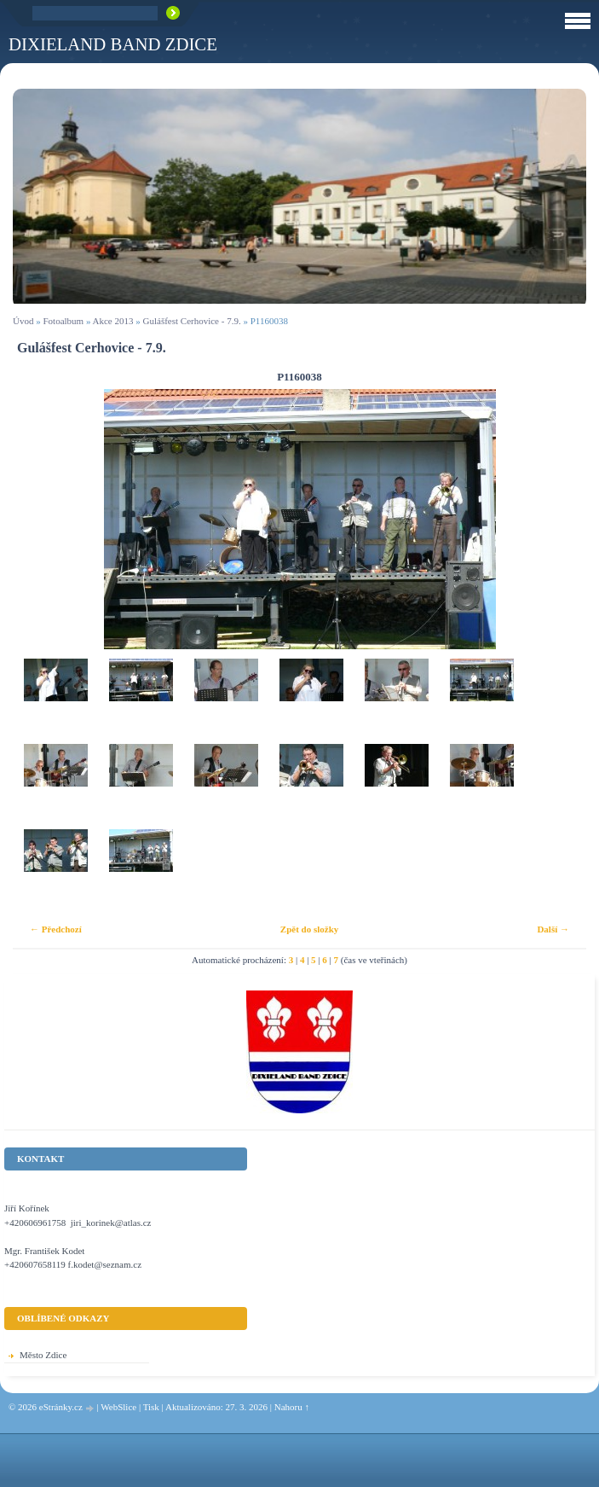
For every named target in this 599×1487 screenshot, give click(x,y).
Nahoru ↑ (291, 1407)
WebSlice (118, 1407)
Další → (553, 929)
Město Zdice (43, 1355)
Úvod (23, 321)
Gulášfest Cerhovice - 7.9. (192, 321)
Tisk (151, 1407)
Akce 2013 (113, 321)
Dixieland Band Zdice (113, 44)
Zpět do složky (309, 929)
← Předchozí (56, 929)
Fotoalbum (63, 321)
